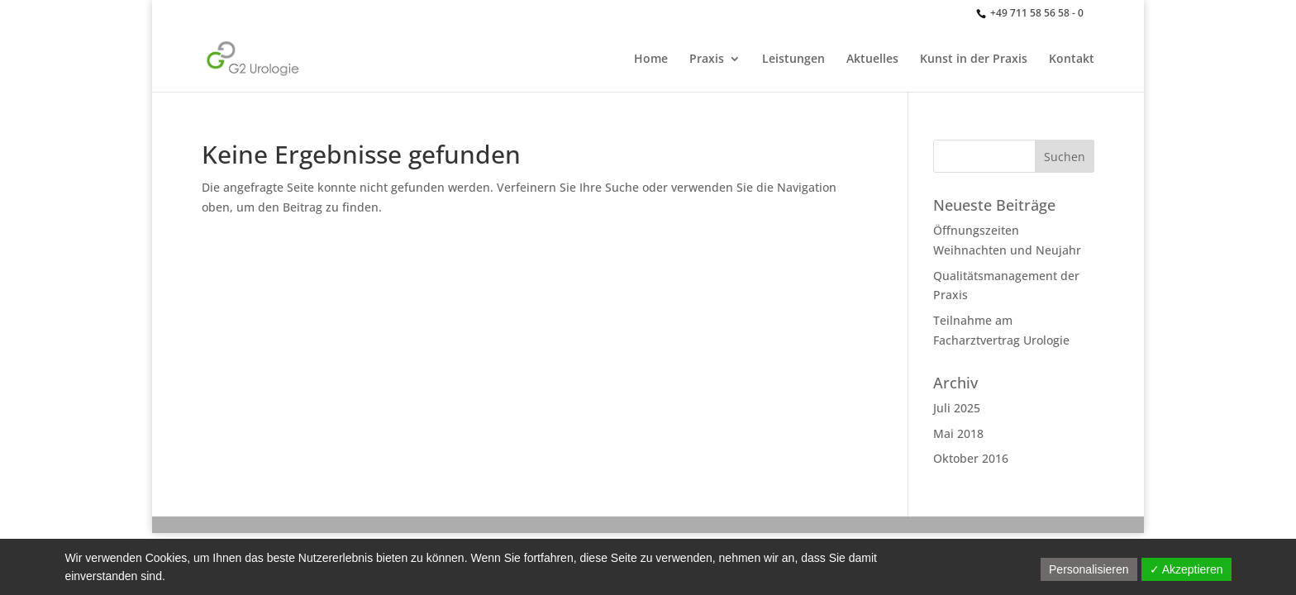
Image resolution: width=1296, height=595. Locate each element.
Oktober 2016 (970, 458)
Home (651, 59)
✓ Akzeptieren (1186, 569)
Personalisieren (1089, 569)
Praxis (706, 59)
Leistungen (793, 59)
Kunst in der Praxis (973, 59)
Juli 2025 (956, 408)
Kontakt (1071, 59)
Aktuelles (872, 59)
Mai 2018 (958, 433)
